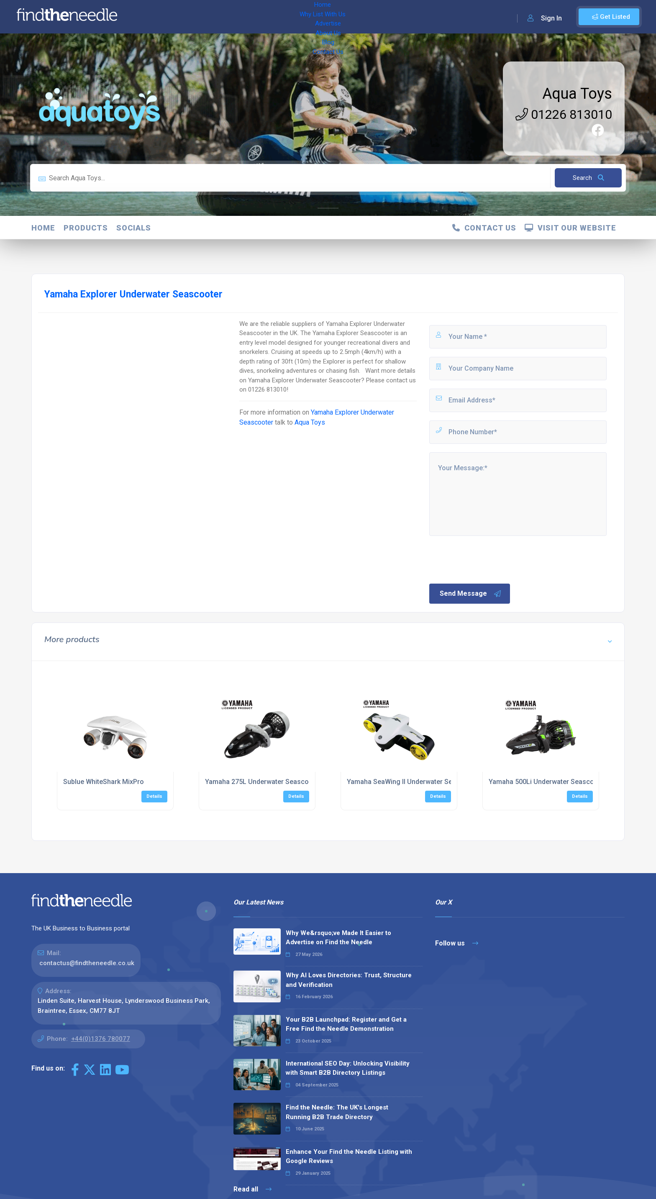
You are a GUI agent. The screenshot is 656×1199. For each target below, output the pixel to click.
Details (154, 796)
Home (147, 16)
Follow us (456, 943)
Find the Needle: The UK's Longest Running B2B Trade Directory (337, 1112)
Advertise (239, 16)
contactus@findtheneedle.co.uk (86, 963)
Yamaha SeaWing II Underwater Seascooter (413, 782)
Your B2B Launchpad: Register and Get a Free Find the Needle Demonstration (346, 1024)
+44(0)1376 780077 (100, 1039)
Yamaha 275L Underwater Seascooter (263, 782)
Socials (133, 227)
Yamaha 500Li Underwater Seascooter (548, 782)
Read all (252, 1189)
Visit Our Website (570, 227)
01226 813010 (563, 114)
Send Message (471, 593)
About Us (276, 16)
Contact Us (337, 16)
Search (588, 178)
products (86, 227)
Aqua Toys (577, 93)
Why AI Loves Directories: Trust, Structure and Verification (349, 980)
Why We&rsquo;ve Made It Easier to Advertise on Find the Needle (338, 937)
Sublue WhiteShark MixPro (103, 782)
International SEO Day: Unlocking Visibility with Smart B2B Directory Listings (348, 1068)
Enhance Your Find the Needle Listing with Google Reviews (349, 1156)
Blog (305, 16)
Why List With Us (190, 16)
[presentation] (491, 559)
